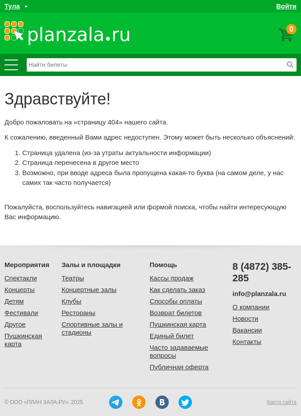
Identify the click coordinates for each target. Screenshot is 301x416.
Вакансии (247, 330)
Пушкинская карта (178, 324)
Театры (72, 278)
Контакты (246, 341)
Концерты (19, 289)
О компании (250, 307)
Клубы (71, 301)
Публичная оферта (179, 367)
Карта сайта (282, 402)
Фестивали (21, 312)
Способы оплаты (176, 301)
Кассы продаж (172, 278)
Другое (15, 324)
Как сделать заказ (177, 289)
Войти (286, 6)
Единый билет (172, 336)
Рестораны (78, 312)
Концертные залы (88, 289)
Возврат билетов (176, 312)
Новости (245, 318)
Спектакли (20, 278)
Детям (14, 301)
